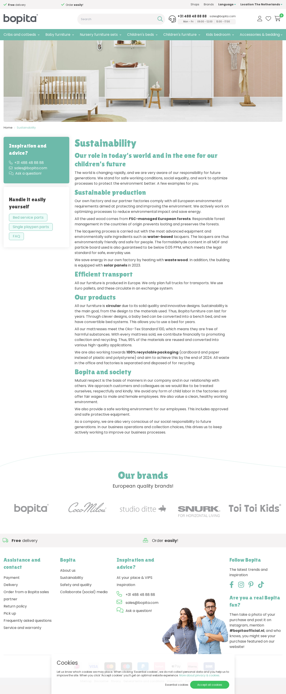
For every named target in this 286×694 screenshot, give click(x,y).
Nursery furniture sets (99, 34)
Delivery (11, 594)
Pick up (10, 622)
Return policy (15, 615)
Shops (195, 4)
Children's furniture (180, 34)
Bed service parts (28, 226)
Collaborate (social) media (83, 601)
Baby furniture (57, 34)
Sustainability (26, 137)
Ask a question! (25, 182)
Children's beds (140, 34)
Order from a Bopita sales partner (26, 605)
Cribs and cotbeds (20, 34)
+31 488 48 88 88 (192, 16)
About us (68, 579)
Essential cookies (176, 685)
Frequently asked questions (28, 629)
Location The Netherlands (261, 4)
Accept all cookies (209, 685)
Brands (209, 4)
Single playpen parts (31, 236)
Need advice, (17, 5)
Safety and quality (76, 594)
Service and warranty (22, 636)
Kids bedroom (218, 34)
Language (227, 4)
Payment (12, 586)
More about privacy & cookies (199, 675)
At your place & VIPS (134, 586)
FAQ (16, 245)
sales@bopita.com (223, 16)
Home (8, 137)
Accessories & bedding (260, 34)
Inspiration (126, 594)
